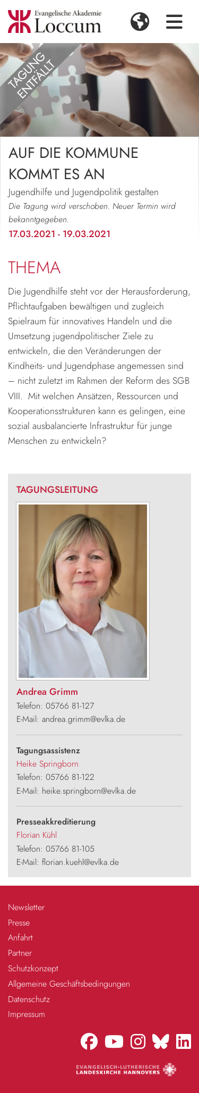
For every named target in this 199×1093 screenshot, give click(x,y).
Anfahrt (20, 937)
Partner (20, 953)
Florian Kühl (36, 835)
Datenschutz (29, 999)
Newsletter (26, 907)
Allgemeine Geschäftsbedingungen (69, 984)
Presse (19, 923)
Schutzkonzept (33, 968)
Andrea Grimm (47, 692)
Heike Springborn (47, 764)
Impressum (26, 1014)
